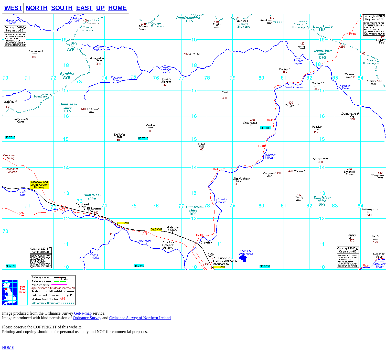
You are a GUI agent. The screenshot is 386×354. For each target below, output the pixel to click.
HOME (117, 7)
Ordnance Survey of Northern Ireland (140, 318)
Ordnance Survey (87, 318)
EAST (84, 7)
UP (100, 7)
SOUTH (62, 7)
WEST (13, 7)
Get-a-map (83, 313)
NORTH (36, 7)
